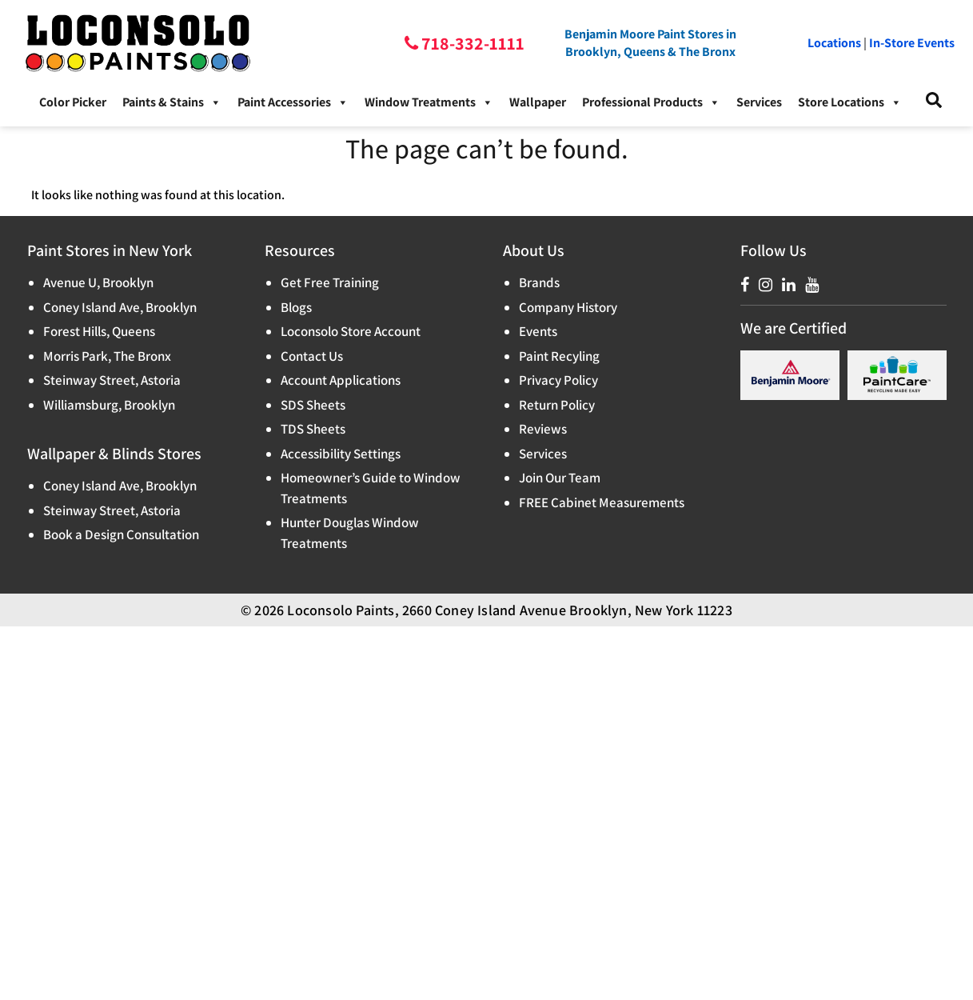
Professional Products (651, 102)
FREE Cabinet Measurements (601, 502)
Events (538, 331)
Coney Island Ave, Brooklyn (120, 307)
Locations (834, 42)
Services (759, 102)
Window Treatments (429, 102)
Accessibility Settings (341, 453)
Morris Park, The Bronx (107, 356)
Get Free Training (330, 282)
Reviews (543, 429)
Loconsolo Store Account (351, 331)
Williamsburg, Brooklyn (109, 405)
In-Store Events (912, 42)
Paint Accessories (293, 102)
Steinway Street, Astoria (112, 380)
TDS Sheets (313, 429)
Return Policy (557, 405)
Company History (568, 307)
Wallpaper (537, 102)
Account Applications (341, 380)
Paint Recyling (559, 356)
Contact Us (312, 356)
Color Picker (72, 102)
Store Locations (850, 102)
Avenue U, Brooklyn (98, 282)
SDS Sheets (313, 405)
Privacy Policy (558, 380)
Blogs (296, 307)
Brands (539, 282)
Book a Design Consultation (121, 534)
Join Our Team (559, 477)
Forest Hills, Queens (99, 331)
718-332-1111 (471, 43)
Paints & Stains (171, 102)
